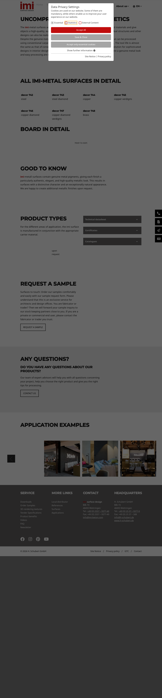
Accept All (81, 30)
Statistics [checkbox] (72, 22)
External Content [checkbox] (90, 22)
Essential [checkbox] (58, 22)
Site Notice (90, 56)
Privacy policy (104, 56)
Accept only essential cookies (81, 44)
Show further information (81, 50)
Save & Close (81, 37)
